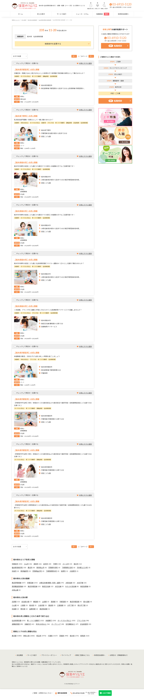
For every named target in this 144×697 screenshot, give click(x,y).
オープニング (56, 624)
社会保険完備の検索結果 (45, 20)
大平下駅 (70, 605)
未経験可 (48, 620)
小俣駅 (23, 605)
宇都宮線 (30, 583)
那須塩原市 (24, 571)
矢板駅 (14, 609)
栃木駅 (31, 605)
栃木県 (72, 636)
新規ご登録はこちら (82, 655)
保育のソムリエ (16, 20)
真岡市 (36, 564)
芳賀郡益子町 (37, 571)
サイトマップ (66, 655)
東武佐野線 (84, 586)
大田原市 (73, 571)
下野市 (55, 564)
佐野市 (63, 571)
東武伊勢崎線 (16, 583)
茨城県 (61, 636)
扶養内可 (28, 624)
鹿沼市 (30, 567)
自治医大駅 (25, 602)
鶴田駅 (35, 602)
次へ (91, 56)
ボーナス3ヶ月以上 (64, 620)
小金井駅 (41, 605)
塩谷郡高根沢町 (17, 567)
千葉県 (50, 636)
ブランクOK (81, 620)
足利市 (45, 564)
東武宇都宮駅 (74, 602)
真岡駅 (53, 602)
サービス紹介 (61, 14)
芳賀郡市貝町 (53, 567)
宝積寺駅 (32, 609)
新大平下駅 (82, 605)
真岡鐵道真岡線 (17, 586)
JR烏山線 (15, 590)
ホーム (20, 14)
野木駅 (23, 609)
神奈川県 (26, 636)
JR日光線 (58, 586)
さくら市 (66, 564)
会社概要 (20, 655)
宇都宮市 (15, 564)
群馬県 (82, 636)
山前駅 (44, 602)
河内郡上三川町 (82, 567)
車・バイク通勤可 (33, 620)
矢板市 (14, 571)
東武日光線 (46, 586)
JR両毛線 (69, 583)
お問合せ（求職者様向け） (119, 655)
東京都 (14, 636)
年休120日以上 (41, 624)
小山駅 (14, 605)
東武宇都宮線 (32, 586)
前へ (74, 56)
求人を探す (41, 14)
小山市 (26, 564)
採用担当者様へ (123, 14)
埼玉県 (38, 636)
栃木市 (76, 564)
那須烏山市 (40, 567)
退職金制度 (16, 624)
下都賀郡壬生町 (67, 567)
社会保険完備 (16, 620)
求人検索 (23, 20)
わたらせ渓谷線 (70, 586)
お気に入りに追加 (85, 63)
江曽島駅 (60, 605)
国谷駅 (50, 605)
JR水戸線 (80, 583)
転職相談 (102, 14)
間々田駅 (86, 602)
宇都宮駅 (63, 602)
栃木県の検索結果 (32, 20)
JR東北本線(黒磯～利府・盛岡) (50, 583)
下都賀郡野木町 (51, 571)
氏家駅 (14, 602)
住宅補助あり (70, 624)
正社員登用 (84, 624)
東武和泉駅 (43, 609)
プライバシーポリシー (49, 655)
